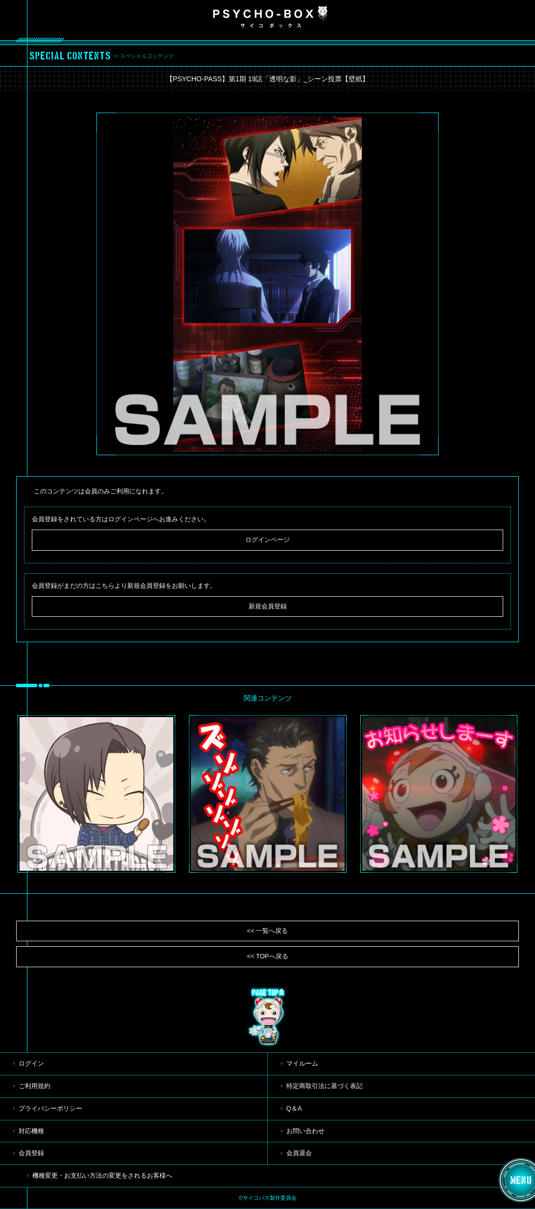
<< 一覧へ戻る (267, 930)
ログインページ (267, 539)
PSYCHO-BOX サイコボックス (270, 17)
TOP (268, 1017)
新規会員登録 (268, 606)
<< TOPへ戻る (267, 956)
